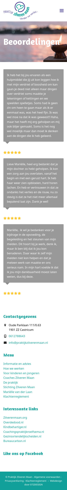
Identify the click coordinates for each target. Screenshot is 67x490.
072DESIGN (36, 484)
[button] (62, 10)
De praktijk (10, 382)
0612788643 (17, 336)
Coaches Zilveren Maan (18, 378)
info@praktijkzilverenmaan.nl (28, 343)
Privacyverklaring (14, 480)
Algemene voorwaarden (47, 476)
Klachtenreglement (16, 396)
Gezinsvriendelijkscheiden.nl (22, 436)
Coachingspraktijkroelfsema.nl (23, 432)
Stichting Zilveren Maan (19, 387)
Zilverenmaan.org (15, 418)
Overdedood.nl (13, 422)
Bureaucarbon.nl (14, 441)
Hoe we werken (13, 368)
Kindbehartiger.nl (14, 427)
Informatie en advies (17, 364)
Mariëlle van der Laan (17, 392)
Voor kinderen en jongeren (21, 373)
